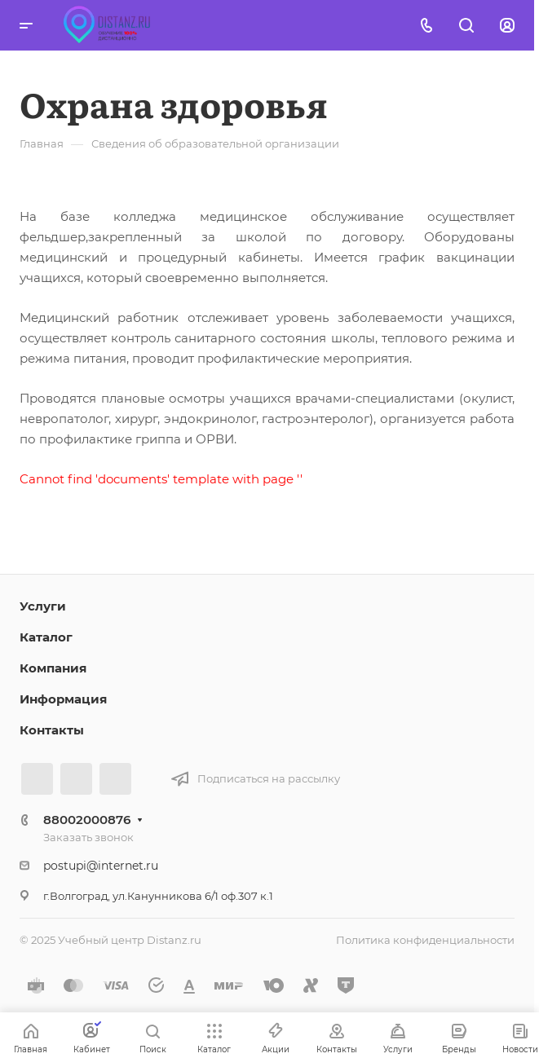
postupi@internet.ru (100, 865)
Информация (63, 699)
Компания (53, 668)
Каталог (46, 637)
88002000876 (86, 819)
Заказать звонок (88, 837)
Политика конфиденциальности (425, 939)
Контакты (52, 730)
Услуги (43, 606)
